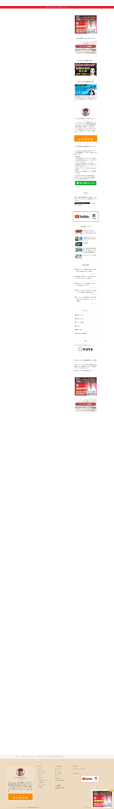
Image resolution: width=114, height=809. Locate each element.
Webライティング (50, 10)
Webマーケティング (36, 10)
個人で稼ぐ (79, 329)
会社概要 (91, 10)
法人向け (78, 10)
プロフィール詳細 (55, 170)
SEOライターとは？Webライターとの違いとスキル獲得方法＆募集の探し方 (86, 291)
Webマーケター (19, 16)
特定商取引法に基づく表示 (33, 807)
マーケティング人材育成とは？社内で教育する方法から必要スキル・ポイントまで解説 (86, 299)
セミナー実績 (42, 784)
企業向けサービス (43, 780)
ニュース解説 (79, 322)
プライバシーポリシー (21, 807)
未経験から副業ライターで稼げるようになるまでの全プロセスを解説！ (86, 277)
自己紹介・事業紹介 (81, 333)
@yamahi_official (30, 172)
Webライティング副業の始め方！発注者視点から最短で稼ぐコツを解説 (86, 270)
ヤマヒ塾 (45, 172)
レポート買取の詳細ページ (85, 370)
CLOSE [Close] (111, 790)
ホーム (22, 10)
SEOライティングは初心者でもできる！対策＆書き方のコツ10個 (86, 284)
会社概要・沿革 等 (59, 788)
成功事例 (41, 782)
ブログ (64, 10)
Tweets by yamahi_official (79, 768)
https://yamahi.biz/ (27, 692)
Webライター (80, 318)
